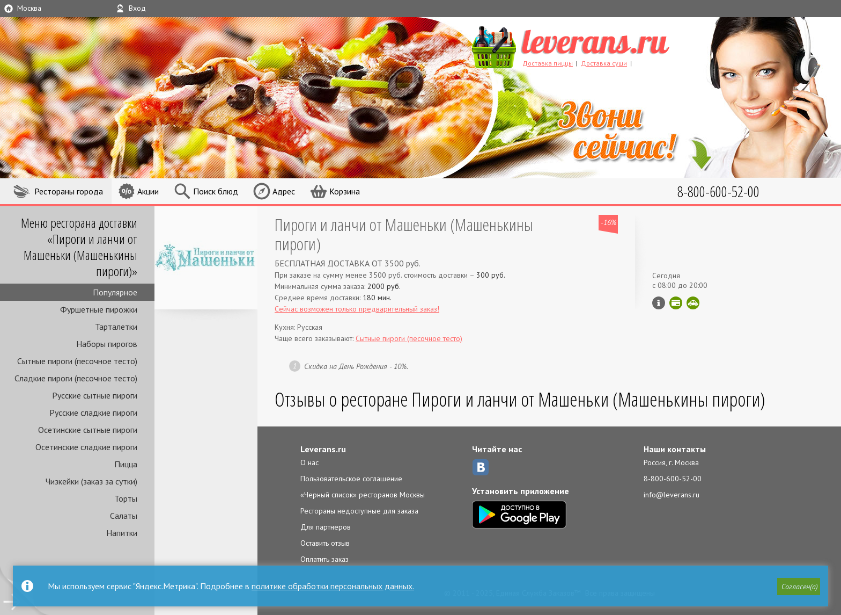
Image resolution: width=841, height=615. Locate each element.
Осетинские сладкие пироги (86, 447)
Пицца (125, 464)
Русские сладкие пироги (93, 412)
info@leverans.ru (671, 495)
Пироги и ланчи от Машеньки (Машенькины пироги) (404, 234)
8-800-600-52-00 (673, 478)
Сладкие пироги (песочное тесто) (75, 378)
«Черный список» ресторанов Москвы (362, 495)
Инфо (658, 302)
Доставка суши (604, 63)
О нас (309, 462)
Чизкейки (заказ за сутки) (91, 481)
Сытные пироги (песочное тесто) (77, 361)
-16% (608, 222)
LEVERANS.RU (591, 46)
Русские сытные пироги (94, 395)
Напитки (121, 532)
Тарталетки (116, 326)
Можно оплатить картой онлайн (675, 302)
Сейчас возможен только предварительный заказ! (357, 309)
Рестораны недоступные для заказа (359, 511)
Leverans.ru (323, 449)
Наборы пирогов (106, 343)
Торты (125, 498)
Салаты (123, 515)
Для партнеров (325, 527)
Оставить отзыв (325, 543)
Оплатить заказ (324, 559)
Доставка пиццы (547, 63)
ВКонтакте (480, 467)
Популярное (115, 292)
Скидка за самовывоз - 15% (693, 302)
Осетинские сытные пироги (87, 429)
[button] (798, 586)
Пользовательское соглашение (351, 478)
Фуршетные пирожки (98, 309)
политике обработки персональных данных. (333, 586)
